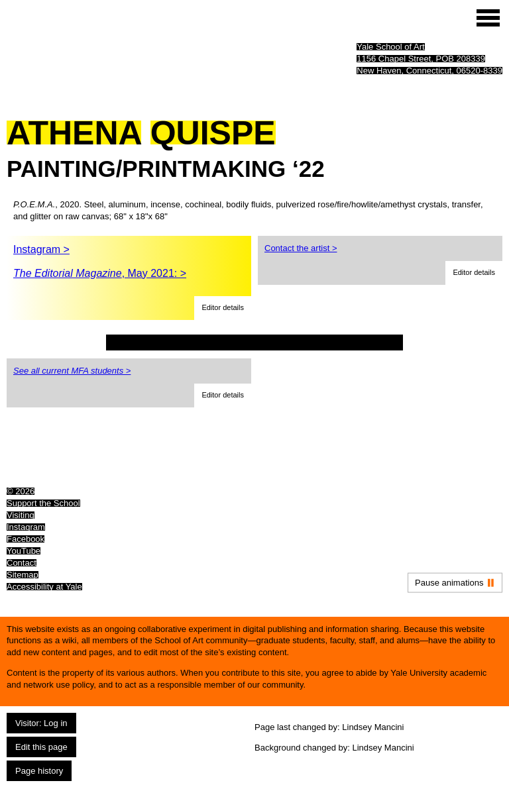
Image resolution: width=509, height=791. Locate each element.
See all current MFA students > (72, 371)
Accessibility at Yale (44, 587)
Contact (21, 563)
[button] (222, 308)
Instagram (26, 527)
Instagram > (41, 249)
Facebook (25, 539)
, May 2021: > (99, 273)
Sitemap (22, 575)
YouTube (23, 551)
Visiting (20, 515)
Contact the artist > (300, 248)
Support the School (43, 503)
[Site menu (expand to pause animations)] (488, 18)
